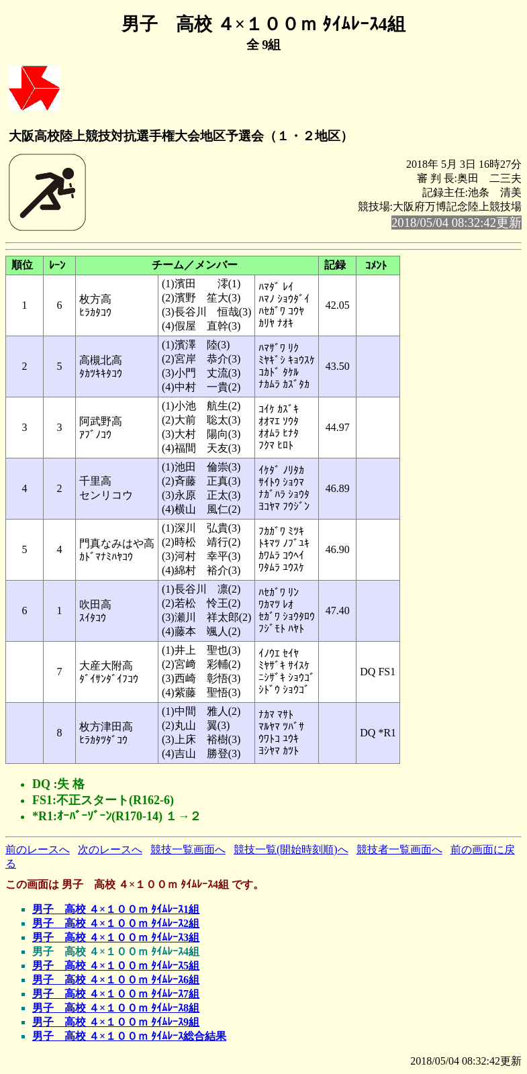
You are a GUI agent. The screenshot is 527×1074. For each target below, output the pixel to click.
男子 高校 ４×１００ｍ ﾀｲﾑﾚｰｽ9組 (115, 1022)
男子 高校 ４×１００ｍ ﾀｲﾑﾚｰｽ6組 (115, 979)
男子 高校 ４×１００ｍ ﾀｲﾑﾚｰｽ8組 (115, 1008)
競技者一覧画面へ (399, 849)
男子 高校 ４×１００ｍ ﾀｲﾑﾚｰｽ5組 (115, 965)
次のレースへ (110, 849)
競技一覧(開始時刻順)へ (291, 849)
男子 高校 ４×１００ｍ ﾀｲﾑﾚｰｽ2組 (115, 923)
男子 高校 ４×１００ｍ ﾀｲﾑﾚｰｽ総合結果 (129, 1036)
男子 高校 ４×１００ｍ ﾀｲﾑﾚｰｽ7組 (115, 993)
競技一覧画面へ (188, 849)
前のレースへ (37, 849)
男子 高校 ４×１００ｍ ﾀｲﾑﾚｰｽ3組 (115, 937)
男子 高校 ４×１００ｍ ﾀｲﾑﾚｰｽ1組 (115, 909)
